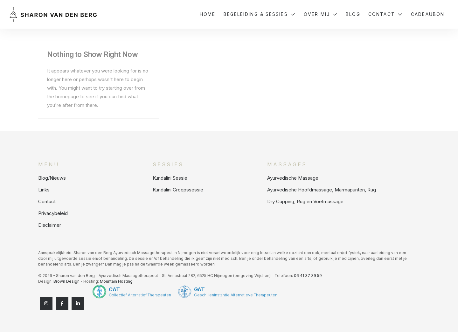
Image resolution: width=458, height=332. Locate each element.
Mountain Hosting (116, 281)
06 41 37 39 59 (308, 275)
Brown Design (66, 281)
